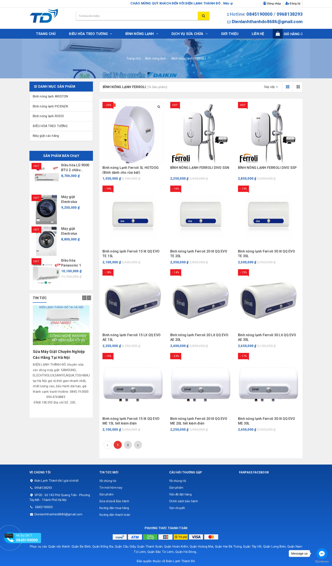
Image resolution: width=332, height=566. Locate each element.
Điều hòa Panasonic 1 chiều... (71, 263)
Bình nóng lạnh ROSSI (48, 116)
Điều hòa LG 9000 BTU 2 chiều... (75, 167)
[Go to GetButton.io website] (322, 561)
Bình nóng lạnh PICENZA (50, 106)
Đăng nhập (272, 3)
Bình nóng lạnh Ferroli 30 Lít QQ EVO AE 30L (267, 337)
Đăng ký (292, 3)
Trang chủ (46, 34)
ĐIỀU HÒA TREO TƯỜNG (90, 34)
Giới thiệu (230, 34)
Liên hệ (258, 34)
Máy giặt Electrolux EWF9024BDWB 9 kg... (75, 231)
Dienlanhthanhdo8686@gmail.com (267, 21)
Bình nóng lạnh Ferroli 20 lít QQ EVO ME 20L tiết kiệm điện (198, 421)
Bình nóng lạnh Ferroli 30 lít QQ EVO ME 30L (266, 421)
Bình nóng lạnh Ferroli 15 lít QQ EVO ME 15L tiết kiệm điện (130, 421)
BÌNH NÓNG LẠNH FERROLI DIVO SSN (199, 168)
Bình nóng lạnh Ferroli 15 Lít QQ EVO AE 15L (131, 337)
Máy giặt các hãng (46, 136)
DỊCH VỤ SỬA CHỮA (190, 34)
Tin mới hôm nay (110, 487)
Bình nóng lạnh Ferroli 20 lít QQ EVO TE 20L (198, 253)
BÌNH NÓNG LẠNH (141, 34)
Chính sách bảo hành (183, 501)
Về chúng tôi (107, 481)
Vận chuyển (177, 508)
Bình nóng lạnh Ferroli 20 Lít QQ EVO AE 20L (199, 337)
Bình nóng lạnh (155, 58)
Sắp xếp (271, 87)
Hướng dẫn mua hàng (114, 508)
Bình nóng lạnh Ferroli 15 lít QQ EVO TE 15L (130, 253)
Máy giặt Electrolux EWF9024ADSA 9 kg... (74, 199)
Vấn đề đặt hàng (180, 494)
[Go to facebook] (322, 553)
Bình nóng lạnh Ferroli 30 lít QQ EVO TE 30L (266, 253)
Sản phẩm (106, 494)
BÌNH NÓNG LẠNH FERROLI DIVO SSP (267, 168)
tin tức (40, 298)
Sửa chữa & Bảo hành (114, 501)
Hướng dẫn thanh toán (114, 514)
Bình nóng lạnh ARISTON (50, 96)
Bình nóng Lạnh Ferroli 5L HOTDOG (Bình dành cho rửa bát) (130, 170)
